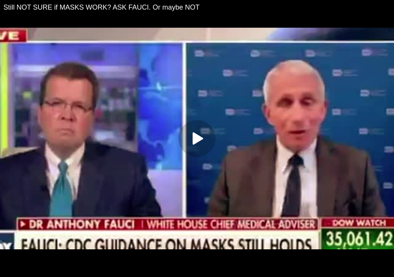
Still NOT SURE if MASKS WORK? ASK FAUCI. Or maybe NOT (101, 7)
